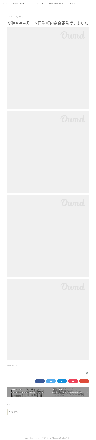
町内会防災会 (72, 3)
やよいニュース (18, 3)
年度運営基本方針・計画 (57, 3)
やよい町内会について (38, 3)
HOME (5, 3)
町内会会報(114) (12, 365)
